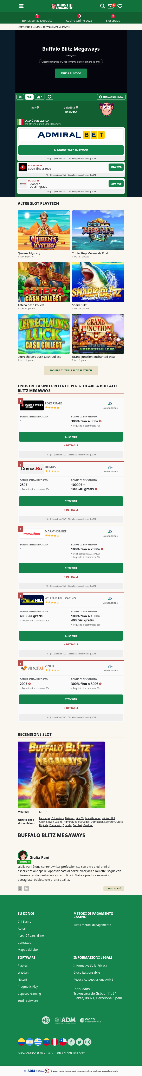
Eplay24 (67, 825)
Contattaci (25, 942)
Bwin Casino (55, 822)
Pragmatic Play (28, 986)
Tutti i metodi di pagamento (92, 925)
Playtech (72, 55)
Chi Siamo (24, 921)
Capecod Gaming (29, 993)
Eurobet (77, 825)
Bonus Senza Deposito (37, 21)
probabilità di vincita (110, 1071)
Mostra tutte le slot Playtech (71, 370)
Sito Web (116, 167)
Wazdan (23, 972)
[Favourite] (49, 97)
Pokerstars (57, 818)
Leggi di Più (113, 888)
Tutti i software (28, 1001)
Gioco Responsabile (86, 972)
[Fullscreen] (20, 97)
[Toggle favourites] (119, 6)
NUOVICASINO (25, 27)
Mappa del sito (28, 950)
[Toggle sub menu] (21, 6)
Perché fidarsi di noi (31, 935)
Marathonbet (93, 818)
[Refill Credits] (29, 97)
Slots (37, 27)
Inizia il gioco (71, 73)
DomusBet (97, 822)
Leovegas (44, 818)
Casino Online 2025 (79, 21)
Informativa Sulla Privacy (90, 965)
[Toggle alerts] (102, 6)
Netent (22, 979)
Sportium (109, 822)
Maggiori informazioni (71, 150)
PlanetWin (55, 825)
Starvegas (83, 822)
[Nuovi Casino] (62, 6)
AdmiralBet (70, 822)
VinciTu (80, 818)
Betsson (69, 818)
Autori (22, 928)
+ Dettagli (71, 445)
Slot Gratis (113, 21)
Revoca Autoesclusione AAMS (93, 979)
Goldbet (88, 825)
